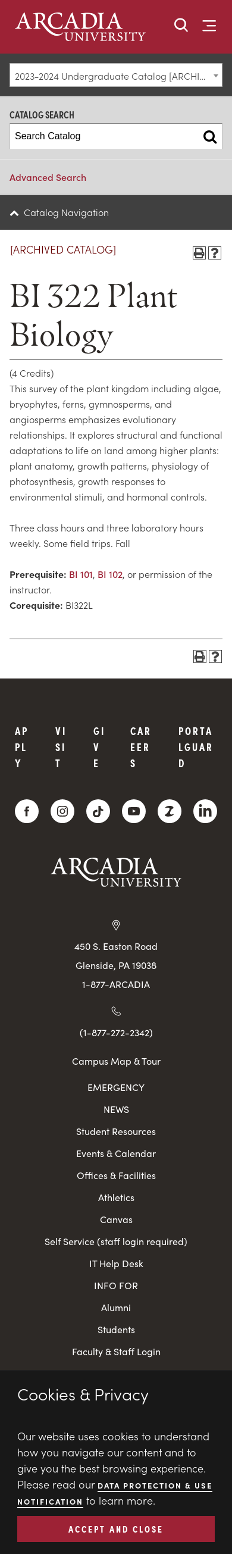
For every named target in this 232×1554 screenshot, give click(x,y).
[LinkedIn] (205, 811)
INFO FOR (116, 1285)
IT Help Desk (116, 1263)
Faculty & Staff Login (116, 1351)
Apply (22, 746)
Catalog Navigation (66, 211)
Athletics (116, 1197)
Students (116, 1329)
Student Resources (116, 1131)
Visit (61, 746)
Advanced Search (48, 176)
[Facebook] (27, 811)
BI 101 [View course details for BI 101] (81, 573)
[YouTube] (134, 811)
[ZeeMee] (169, 811)
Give (99, 746)
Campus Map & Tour (116, 1060)
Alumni (116, 1307)
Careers (141, 746)
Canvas (116, 1219)
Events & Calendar (116, 1153)
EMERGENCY (116, 1087)
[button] (181, 25)
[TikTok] (98, 811)
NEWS (116, 1109)
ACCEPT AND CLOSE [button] (116, 1528)
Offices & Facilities (116, 1175)
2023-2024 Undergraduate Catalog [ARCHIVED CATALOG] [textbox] (118, 75)
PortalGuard (196, 746)
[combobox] (116, 75)
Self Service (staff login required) (116, 1241)
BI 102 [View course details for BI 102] (110, 573)
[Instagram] (62, 811)
